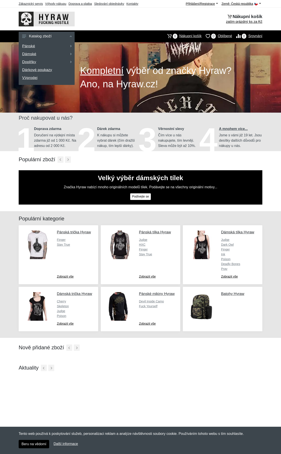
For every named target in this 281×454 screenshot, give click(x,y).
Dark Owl (227, 244)
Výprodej (30, 78)
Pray (224, 269)
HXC (142, 244)
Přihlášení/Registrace (202, 3)
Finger (61, 240)
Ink (223, 254)
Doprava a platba (80, 3)
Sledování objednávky (109, 3)
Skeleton (63, 306)
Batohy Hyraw (232, 294)
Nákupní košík (182, 36)
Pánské (47, 46)
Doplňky (47, 62)
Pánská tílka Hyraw (155, 232)
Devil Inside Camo (151, 301)
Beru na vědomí (34, 444)
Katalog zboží (47, 36)
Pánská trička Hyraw (74, 232)
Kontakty (132, 3)
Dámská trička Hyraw (74, 294)
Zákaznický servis (31, 3)
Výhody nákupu (55, 3)
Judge (143, 240)
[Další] (68, 159)
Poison (226, 259)
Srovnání (247, 36)
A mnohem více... (233, 129)
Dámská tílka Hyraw (237, 232)
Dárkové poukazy (37, 70)
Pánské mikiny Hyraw (157, 294)
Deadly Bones (230, 264)
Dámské (47, 54)
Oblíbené (217, 36)
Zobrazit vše (65, 276)
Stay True (63, 244)
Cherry (61, 301)
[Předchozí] (60, 159)
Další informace (66, 444)
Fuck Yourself (148, 306)
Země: (241, 3)
